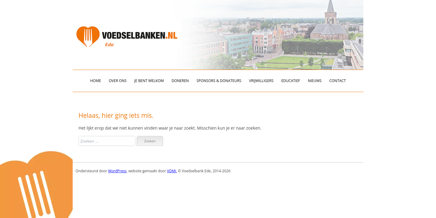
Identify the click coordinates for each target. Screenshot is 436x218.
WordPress (117, 170)
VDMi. (172, 170)
